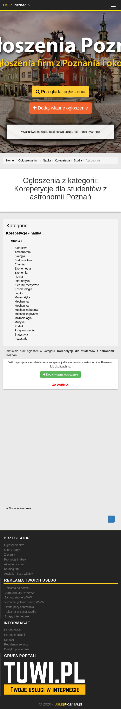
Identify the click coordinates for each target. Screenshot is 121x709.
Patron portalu (13, 630)
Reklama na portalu (17, 588)
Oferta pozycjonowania (19, 607)
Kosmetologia (23, 289)
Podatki (19, 326)
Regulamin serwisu (16, 644)
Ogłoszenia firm (14, 545)
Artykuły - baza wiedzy (18, 573)
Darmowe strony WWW (19, 592)
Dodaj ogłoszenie (18, 508)
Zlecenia (9, 554)
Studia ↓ (16, 241)
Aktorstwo (21, 248)
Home (10, 160)
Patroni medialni (14, 634)
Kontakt (9, 639)
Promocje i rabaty (15, 559)
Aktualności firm (14, 564)
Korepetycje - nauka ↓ (25, 233)
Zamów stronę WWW (18, 597)
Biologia (20, 256)
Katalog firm (12, 569)
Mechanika (22, 301)
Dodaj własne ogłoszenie (60, 108)
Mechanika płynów (26, 314)
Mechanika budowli (27, 309)
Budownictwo (23, 260)
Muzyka (20, 322)
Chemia (20, 264)
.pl (17, 5)
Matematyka (22, 297)
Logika (19, 293)
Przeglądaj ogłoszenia (60, 91)
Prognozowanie (25, 330)
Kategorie (17, 225)
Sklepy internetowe (17, 616)
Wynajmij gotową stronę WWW (24, 602)
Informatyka (22, 281)
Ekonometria (23, 268)
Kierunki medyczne (27, 285)
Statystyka (21, 334)
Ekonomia (21, 272)
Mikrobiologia (23, 318)
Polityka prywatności (17, 649)
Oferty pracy (12, 549)
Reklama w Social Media (20, 611)
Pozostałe (21, 338)
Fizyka (19, 276)
